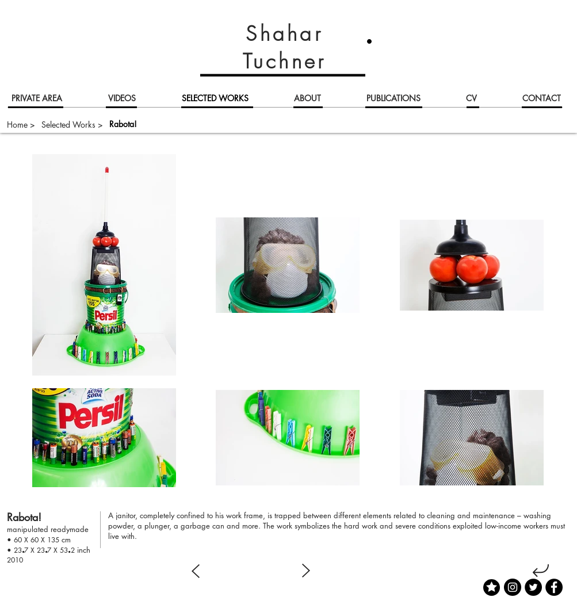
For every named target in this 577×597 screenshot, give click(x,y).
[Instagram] (512, 587)
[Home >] (21, 124)
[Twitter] (533, 587)
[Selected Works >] (72, 124)
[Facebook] (554, 587)
